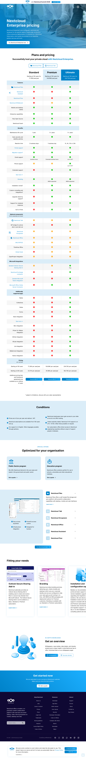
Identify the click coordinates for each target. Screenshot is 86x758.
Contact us (71, 709)
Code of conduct (38, 706)
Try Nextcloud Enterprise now (18, 42)
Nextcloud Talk (51, 66)
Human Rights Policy (38, 726)
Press (38, 712)
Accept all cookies (70, 748)
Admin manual (54, 706)
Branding (20, 179)
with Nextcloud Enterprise (60, 59)
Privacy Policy (59, 750)
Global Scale (19, 252)
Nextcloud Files (35, 66)
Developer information (54, 715)
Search (54, 723)
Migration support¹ (17, 152)
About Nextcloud (38, 697)
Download (54, 700)
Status (54, 729)
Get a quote (42, 686)
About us (38, 700)
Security (55, 712)
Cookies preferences (45, 738)
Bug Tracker (71, 712)
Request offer (33, 379)
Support (71, 700)
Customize (19, 754)
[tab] (61, 493)
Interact (71, 697)
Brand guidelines (38, 720)
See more (19, 175)
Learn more (49, 504)
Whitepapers (51, 655)
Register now (56, 2)
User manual (55, 709)
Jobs (38, 703)
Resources (54, 697)
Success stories (66, 655)
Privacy (38, 709)
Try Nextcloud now (43, 547)
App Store (54, 703)
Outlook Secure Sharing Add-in (19, 585)
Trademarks (38, 718)
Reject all (71, 751)
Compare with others (55, 720)
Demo (71, 706)
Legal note (38, 715)
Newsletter (54, 726)
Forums (71, 703)
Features (38, 723)
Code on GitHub (55, 718)
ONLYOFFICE (19, 242)
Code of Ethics (38, 729)
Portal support (19, 148)
